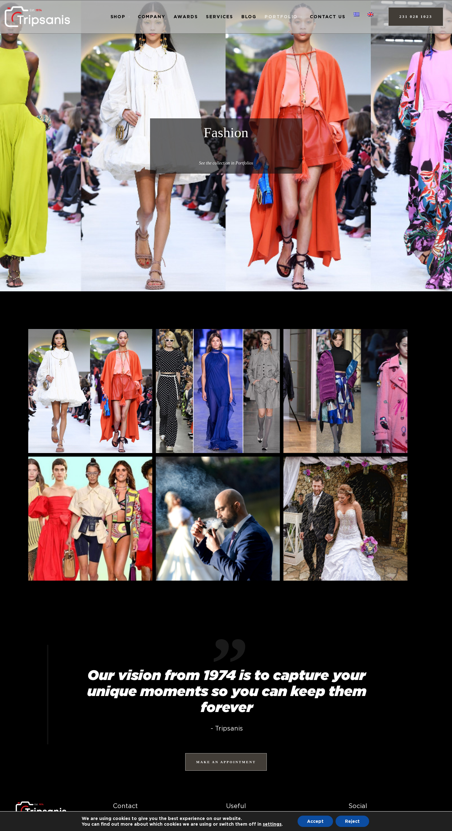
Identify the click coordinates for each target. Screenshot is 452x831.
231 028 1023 (415, 16)
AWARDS (186, 16)
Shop (118, 16)
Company (151, 16)
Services (219, 16)
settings (272, 824)
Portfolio (281, 16)
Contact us (328, 16)
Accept (315, 821)
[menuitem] (356, 14)
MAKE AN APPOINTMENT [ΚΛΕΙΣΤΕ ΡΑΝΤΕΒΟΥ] (226, 762)
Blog (249, 16)
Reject (352, 821)
